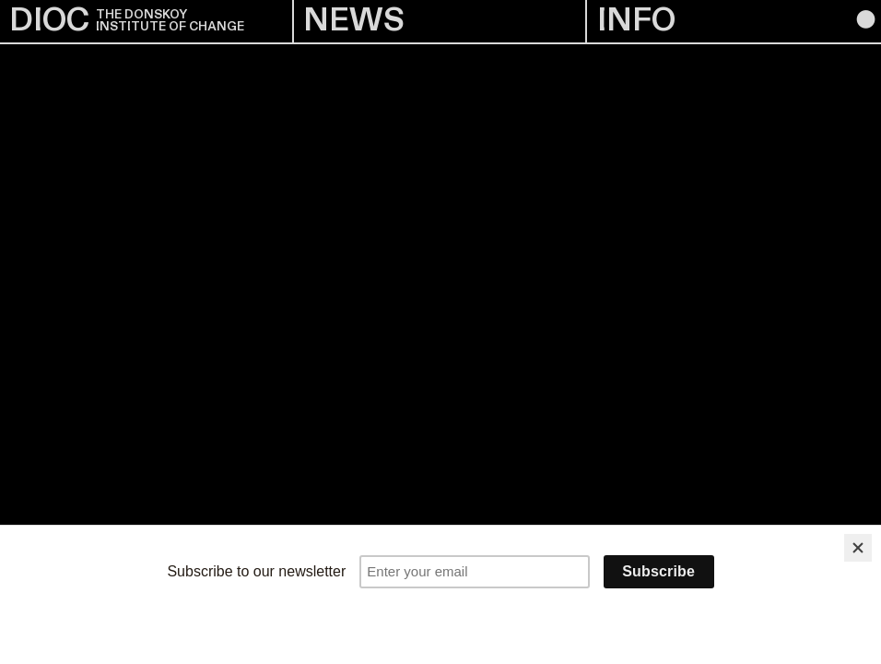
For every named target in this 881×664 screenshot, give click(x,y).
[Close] (858, 548)
